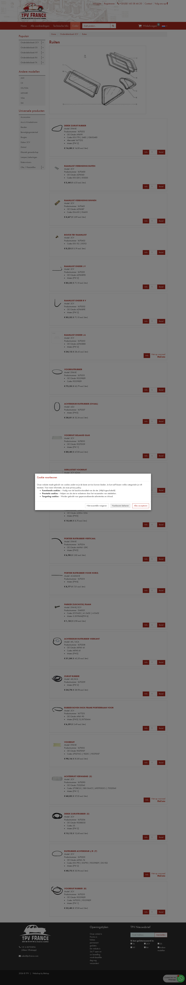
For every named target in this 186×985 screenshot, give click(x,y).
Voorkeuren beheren (120, 505)
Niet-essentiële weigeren (97, 505)
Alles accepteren (140, 505)
